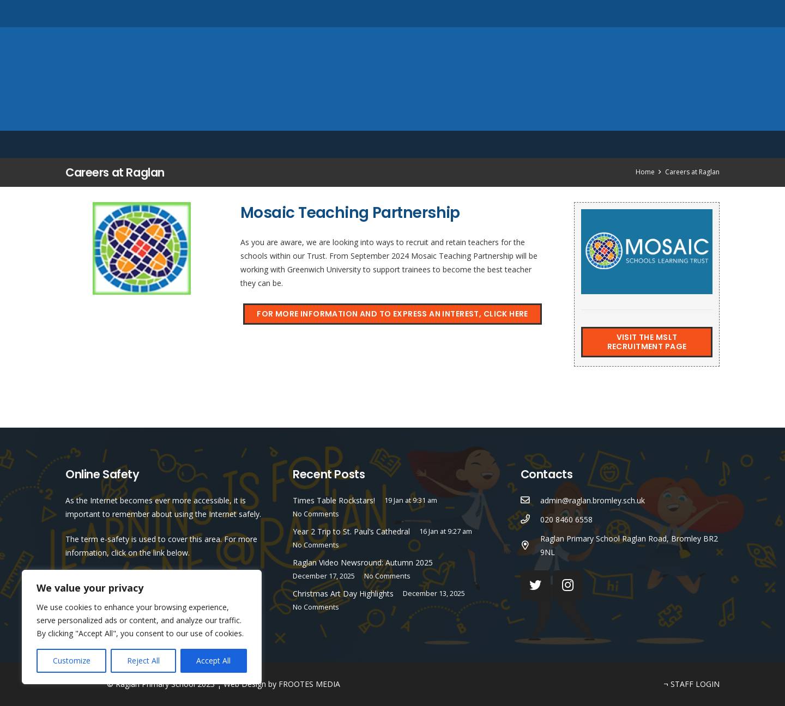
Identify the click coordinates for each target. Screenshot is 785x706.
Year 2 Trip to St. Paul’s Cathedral (351, 531)
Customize (71, 660)
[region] (142, 627)
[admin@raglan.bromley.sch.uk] (531, 500)
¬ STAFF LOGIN (692, 684)
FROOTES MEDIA (309, 684)
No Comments (316, 514)
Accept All (213, 660)
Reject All (143, 660)
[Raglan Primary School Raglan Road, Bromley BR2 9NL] (531, 545)
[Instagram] (681, 13)
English (652, 144)
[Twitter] (662, 13)
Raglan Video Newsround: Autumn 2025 (363, 562)
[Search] (713, 13)
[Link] (392, 79)
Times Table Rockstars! (334, 500)
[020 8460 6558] (531, 519)
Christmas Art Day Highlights (343, 593)
